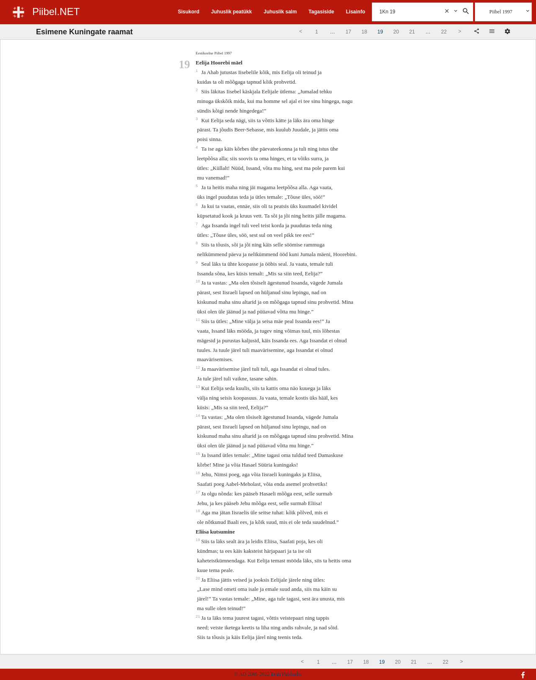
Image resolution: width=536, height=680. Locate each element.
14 (198, 415)
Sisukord (188, 12)
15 (198, 454)
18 (198, 511)
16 (198, 473)
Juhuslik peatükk (231, 12)
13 (198, 387)
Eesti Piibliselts (286, 674)
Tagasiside (321, 12)
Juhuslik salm (279, 12)
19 (198, 540)
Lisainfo (355, 12)
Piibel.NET (56, 11)
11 (198, 320)
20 (198, 578)
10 (198, 281)
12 (198, 367)
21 (198, 616)
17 (198, 492)
